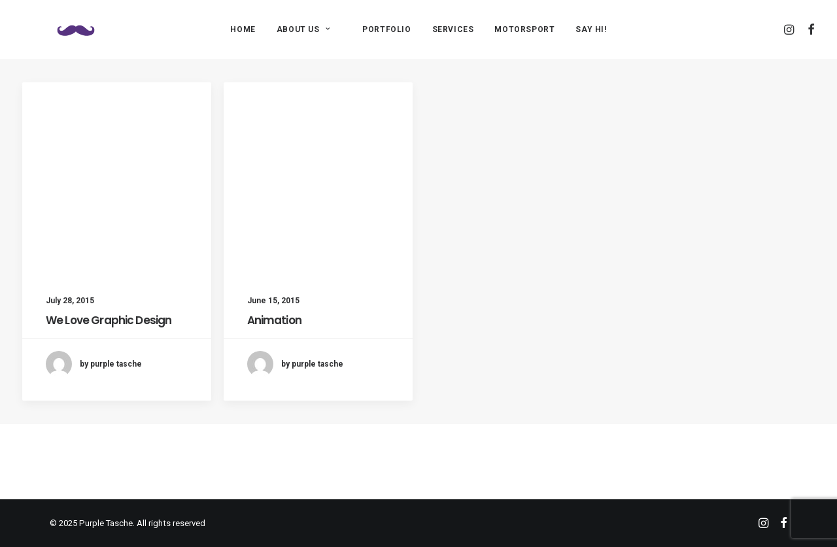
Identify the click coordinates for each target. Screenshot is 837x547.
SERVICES (453, 29)
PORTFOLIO (386, 29)
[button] (790, 29)
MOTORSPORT (524, 29)
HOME (242, 29)
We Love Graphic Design (108, 320)
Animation (274, 320)
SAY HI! (590, 29)
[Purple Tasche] (57, 29)
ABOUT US (303, 29)
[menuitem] (242, 29)
